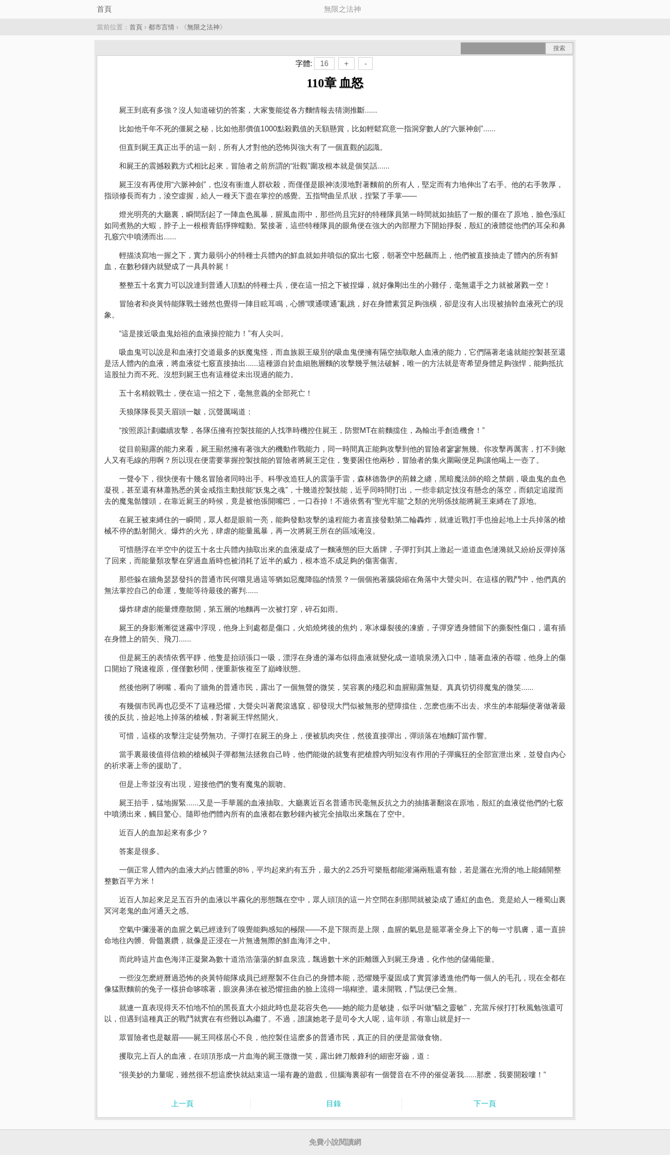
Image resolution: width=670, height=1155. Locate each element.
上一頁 (182, 1104)
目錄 (333, 1104)
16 (324, 64)
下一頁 (485, 1104)
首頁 (104, 9)
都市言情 (161, 27)
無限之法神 (203, 27)
